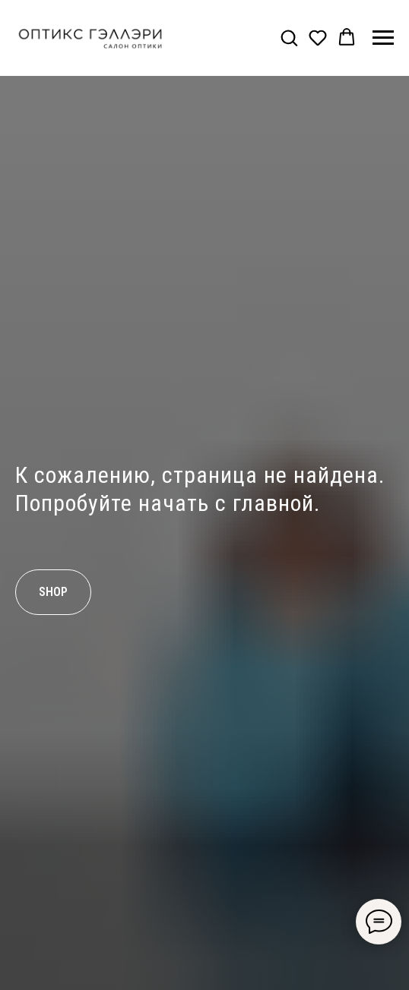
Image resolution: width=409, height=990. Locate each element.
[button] (289, 37)
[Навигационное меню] (383, 38)
